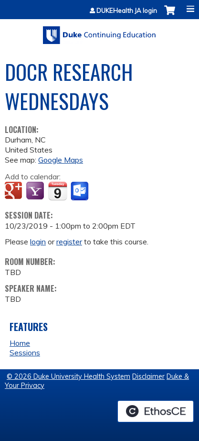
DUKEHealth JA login (126, 11)
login (38, 241)
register (69, 241)
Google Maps (60, 160)
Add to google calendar (14, 191)
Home (20, 343)
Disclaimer (148, 376)
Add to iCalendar (57, 190)
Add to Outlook (80, 191)
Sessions (25, 352)
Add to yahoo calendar (36, 191)
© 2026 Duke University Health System (68, 376)
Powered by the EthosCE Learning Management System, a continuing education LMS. (155, 411)
